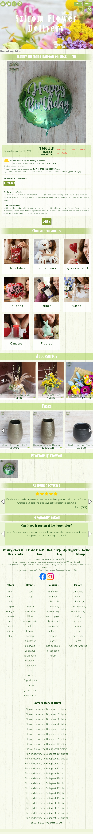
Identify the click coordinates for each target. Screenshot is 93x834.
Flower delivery (6, 51)
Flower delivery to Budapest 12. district (46, 763)
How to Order (15, 554)
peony (30, 675)
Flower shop (54, 550)
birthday (9, 183)
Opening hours (71, 550)
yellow (10, 616)
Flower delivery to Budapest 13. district (46, 768)
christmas (78, 591)
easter (77, 596)
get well (53, 631)
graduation (53, 650)
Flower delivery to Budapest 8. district (46, 744)
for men (53, 636)
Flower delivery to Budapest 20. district (46, 803)
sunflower (30, 641)
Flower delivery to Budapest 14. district (46, 773)
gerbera (30, 636)
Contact (86, 550)
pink (10, 601)
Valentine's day (78, 606)
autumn (78, 626)
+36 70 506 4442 (35, 550)
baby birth (53, 601)
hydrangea (30, 655)
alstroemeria (30, 621)
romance (53, 591)
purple (10, 606)
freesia (30, 606)
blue (10, 636)
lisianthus (30, 650)
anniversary (53, 611)
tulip (30, 596)
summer (78, 621)
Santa (78, 641)
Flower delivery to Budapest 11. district (46, 758)
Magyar (88, 4)
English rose (30, 680)
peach (10, 626)
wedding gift (53, 616)
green (10, 621)
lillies (30, 616)
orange (10, 611)
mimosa (30, 685)
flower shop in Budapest (44, 168)
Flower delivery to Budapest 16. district (46, 783)
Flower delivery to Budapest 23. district (46, 818)
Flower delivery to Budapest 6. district (46, 734)
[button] (90, 380)
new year (78, 636)
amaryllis (30, 645)
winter (77, 631)
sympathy (53, 626)
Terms (40, 554)
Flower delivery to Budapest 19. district (46, 798)
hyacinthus (30, 611)
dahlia (30, 670)
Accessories (46, 356)
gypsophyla (30, 690)
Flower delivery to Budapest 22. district (46, 813)
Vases (47, 406)
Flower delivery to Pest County (46, 822)
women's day (78, 611)
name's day (53, 606)
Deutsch (78, 4)
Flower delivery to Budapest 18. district (46, 793)
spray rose (30, 665)
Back (47, 221)
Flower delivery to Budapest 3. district (46, 719)
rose (30, 591)
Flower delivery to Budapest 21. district (46, 808)
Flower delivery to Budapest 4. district (46, 724)
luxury (53, 655)
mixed (30, 601)
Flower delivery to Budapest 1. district (46, 709)
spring (78, 616)
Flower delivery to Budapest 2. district (46, 714)
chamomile (30, 695)
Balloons (18, 51)
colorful (10, 631)
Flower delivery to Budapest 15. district (46, 778)
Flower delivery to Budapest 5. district (46, 729)
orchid (30, 626)
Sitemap (80, 554)
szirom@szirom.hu (13, 550)
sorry (53, 641)
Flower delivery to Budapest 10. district (46, 753)
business (53, 621)
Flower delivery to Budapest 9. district (46, 749)
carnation (30, 660)
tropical (30, 631)
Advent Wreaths (78, 645)
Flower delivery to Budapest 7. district (46, 739)
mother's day (78, 601)
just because (53, 645)
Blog (59, 554)
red (10, 591)
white (10, 596)
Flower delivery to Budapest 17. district (46, 788)
